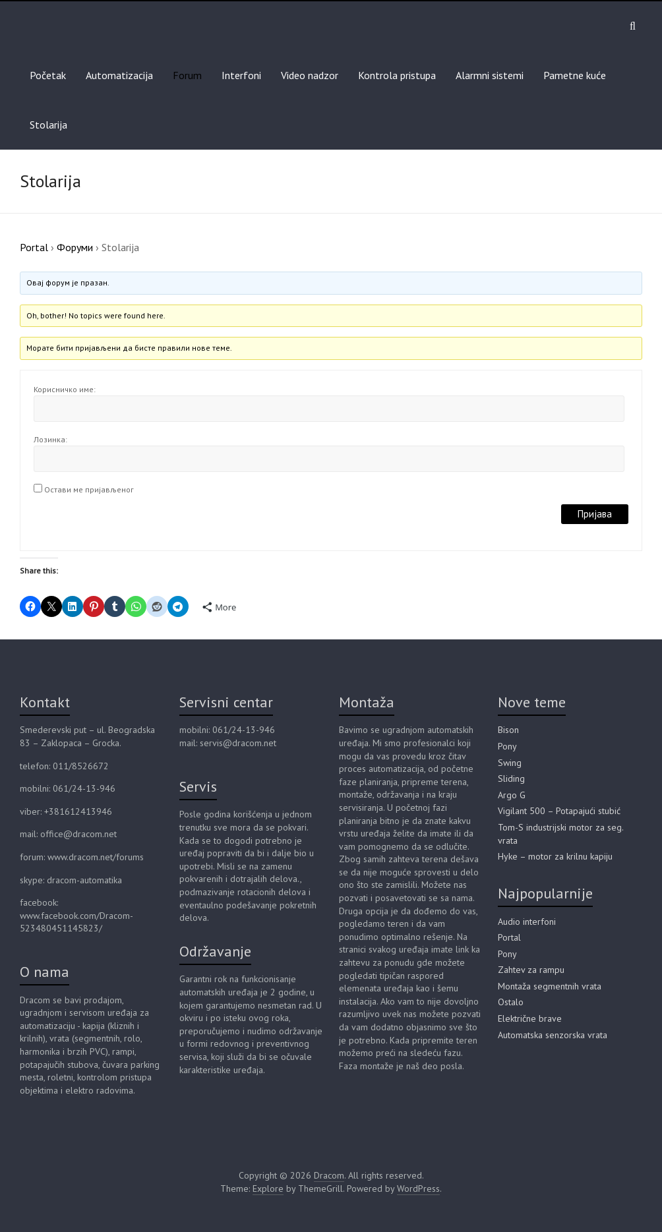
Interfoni (241, 75)
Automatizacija (119, 75)
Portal (34, 247)
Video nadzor (309, 75)
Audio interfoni (527, 921)
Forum (187, 75)
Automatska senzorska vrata (552, 1035)
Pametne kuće (574, 75)
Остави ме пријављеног (89, 489)
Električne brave (530, 1018)
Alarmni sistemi (490, 75)
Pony (507, 746)
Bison (508, 730)
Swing (510, 763)
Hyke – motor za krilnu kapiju (555, 856)
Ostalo (511, 1002)
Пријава (595, 514)
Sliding (511, 778)
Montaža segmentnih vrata (549, 986)
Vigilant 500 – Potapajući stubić (559, 811)
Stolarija (48, 124)
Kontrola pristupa (397, 75)
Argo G (512, 795)
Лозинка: (50, 439)
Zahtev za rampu (531, 970)
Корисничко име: (65, 389)
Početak (48, 75)
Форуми (75, 247)
